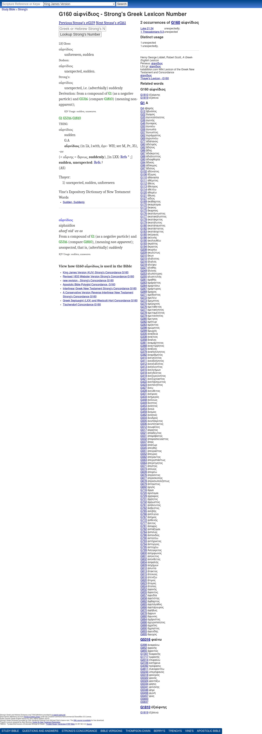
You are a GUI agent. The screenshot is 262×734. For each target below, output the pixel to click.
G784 (143, 532)
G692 (143, 487)
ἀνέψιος (148, 394)
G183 (143, 231)
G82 (142, 147)
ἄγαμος (147, 114)
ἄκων (147, 255)
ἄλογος (148, 270)
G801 (143, 556)
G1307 (144, 654)
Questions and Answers (40, 731)
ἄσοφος (148, 526)
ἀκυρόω (148, 249)
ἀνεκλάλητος (151, 364)
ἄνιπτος (148, 403)
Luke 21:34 (147, 28)
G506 (143, 424)
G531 (143, 436)
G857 (143, 595)
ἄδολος (147, 168)
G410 (143, 358)
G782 (143, 529)
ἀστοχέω (149, 547)
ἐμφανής (149, 657)
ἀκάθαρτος (150, 201)
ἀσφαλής (149, 562)
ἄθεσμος (149, 186)
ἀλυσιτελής (150, 276)
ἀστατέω (149, 538)
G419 (143, 376)
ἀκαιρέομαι (150, 204)
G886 (143, 622)
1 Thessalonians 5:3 (152, 32)
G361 (143, 343)
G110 (143, 177)
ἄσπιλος (148, 532)
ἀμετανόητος (151, 315)
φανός (148, 678)
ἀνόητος (149, 406)
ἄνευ (146, 388)
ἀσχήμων (149, 565)
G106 (143, 174)
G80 (142, 144)
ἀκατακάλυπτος (153, 216)
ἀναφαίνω (149, 645)
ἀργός (147, 487)
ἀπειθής (148, 448)
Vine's (189, 731)
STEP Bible (70, 724)
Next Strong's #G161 (111, 23)
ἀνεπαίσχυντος (153, 382)
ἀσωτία (148, 568)
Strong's (23, 9)
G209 (143, 252)
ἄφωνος (148, 616)
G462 (143, 415)
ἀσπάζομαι (150, 529)
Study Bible (8, 9)
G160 (175, 22)
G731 (143, 499)
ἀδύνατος (149, 171)
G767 (143, 517)
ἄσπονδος (149, 535)
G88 (142, 156)
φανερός (150, 675)
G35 (142, 117)
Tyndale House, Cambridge (56, 724)
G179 (143, 222)
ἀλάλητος (149, 258)
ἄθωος (147, 195)
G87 (142, 153)
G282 (143, 321)
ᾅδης (146, 150)
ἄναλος (148, 340)
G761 (143, 505)
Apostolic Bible (209, 731)
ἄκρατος (149, 246)
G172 (143, 207)
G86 (142, 150)
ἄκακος (148, 207)
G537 (143, 442)
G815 (143, 574)
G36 (142, 120)
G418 (143, 373)
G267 (143, 288)
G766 (143, 514)
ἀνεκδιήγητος (152, 361)
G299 (143, 331)
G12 (142, 111)
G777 (143, 523)
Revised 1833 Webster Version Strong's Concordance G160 (98, 276)
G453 (143, 406)
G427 (143, 388)
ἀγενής (147, 120)
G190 (143, 240)
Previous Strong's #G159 (77, 23)
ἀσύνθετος (150, 559)
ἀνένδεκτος (150, 373)
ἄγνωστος (149, 132)
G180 (143, 225)
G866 (143, 607)
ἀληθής (148, 267)
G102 (143, 171)
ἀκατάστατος (152, 228)
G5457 (144, 696)
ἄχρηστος (149, 628)
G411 (143, 361)
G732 (143, 502)
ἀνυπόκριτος (151, 421)
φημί (147, 690)
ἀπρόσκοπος (151, 478)
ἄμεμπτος (149, 300)
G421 (143, 379)
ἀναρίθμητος (151, 355)
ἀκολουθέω (150, 240)
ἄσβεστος (149, 508)
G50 (142, 126)
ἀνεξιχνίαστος (152, 379)
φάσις (148, 684)
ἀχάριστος (150, 619)
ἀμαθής (148, 279)
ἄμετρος (149, 318)
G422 (143, 382)
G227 (143, 267)
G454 (143, 409)
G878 (143, 613)
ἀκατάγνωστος (152, 213)
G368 (143, 346)
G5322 (144, 678)
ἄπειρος (148, 454)
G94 (142, 162)
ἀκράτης (149, 243)
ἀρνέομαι (149, 493)
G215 (143, 258)
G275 (143, 303)
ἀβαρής (147, 108)
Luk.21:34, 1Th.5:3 (97, 162)
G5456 (144, 693)
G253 (143, 273)
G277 (143, 309)
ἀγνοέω (147, 126)
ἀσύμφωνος (151, 553)
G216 (143, 261)
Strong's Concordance (79, 731)
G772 (143, 520)
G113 (143, 186)
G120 (143, 192)
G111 (143, 180)
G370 (143, 349)
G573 (143, 469)
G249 (143, 270)
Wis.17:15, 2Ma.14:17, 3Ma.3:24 (123, 157)
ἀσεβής (148, 511)
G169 (143, 201)
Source (89, 724)
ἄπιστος (148, 466)
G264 (143, 285)
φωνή (148, 693)
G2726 (144, 663)
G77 (142, 141)
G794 (143, 544)
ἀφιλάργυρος (152, 607)
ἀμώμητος (150, 328)
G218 (143, 264)
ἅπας (147, 442)
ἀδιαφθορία (150, 159)
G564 (143, 463)
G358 (143, 340)
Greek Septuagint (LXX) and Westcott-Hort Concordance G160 (100, 300)
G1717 (144, 657)
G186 (143, 237)
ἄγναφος (148, 123)
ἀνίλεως (148, 400)
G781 (143, 526)
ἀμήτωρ (148, 321)
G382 (143, 355)
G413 (143, 367)
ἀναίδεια (149, 334)
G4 (142, 108)
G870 (143, 610)
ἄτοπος (148, 586)
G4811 (144, 669)
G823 (143, 583)
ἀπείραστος (151, 451)
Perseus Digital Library (32, 717)
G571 (143, 466)
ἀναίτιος (149, 337)
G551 (143, 451)
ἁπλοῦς (148, 469)
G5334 (144, 684)
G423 (143, 385)
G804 (143, 562)
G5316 (83, 99)
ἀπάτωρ (148, 445)
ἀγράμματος (150, 135)
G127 (143, 198)
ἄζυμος (148, 174)
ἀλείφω (148, 264)
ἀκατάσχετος (152, 231)
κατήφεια (150, 663)
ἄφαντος (149, 592)
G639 (143, 472)
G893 (143, 631)
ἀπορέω (148, 472)
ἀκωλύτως (150, 252)
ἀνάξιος (148, 349)
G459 (143, 412)
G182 (143, 228)
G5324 (144, 681)
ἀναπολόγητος (152, 352)
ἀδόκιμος (148, 165)
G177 (143, 216)
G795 (143, 547)
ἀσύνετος (149, 556)
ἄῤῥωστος (150, 502)
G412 (143, 364)
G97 (142, 168)
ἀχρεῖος (148, 625)
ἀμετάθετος (151, 306)
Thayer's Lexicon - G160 (154, 78)
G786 (143, 535)
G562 (143, 457)
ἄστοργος (149, 544)
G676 (143, 475)
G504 (143, 418)
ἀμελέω (148, 297)
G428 (143, 391)
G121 (143, 195)
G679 (143, 484)
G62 (142, 135)
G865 (143, 604)
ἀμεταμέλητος (152, 312)
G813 (143, 571)
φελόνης (149, 687)
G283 (143, 324)
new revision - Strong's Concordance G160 (88, 280)
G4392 (144, 666)
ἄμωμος (148, 331)
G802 (143, 559)
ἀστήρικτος (150, 541)
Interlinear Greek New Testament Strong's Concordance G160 (100, 288)
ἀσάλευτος (150, 505)
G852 (143, 589)
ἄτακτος (149, 571)
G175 (143, 210)
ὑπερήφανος (152, 672)
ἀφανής (148, 589)
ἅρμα (147, 490)
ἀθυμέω (148, 192)
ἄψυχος (148, 634)
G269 (143, 291)
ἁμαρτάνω (150, 285)
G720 (143, 493)
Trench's (175, 731)
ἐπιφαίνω (150, 660)
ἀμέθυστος (150, 294)
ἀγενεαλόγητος (152, 117)
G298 (143, 328)
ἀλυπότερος (151, 273)
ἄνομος (148, 412)
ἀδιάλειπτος (150, 156)
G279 (143, 315)
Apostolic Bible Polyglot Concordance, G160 (89, 284)
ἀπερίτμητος (151, 463)
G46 (142, 123)
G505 (143, 421)
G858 (143, 598)
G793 (143, 541)
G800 (143, 553)
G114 (143, 189)
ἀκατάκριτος (151, 219)
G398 (143, 645)
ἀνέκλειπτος (151, 367)
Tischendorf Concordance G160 (82, 304)
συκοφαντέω (152, 669)
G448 (143, 400)
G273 (143, 300)
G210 (143, 255)
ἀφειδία (148, 595)
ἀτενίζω (148, 577)
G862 (143, 601)
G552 (143, 454)
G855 (143, 592)
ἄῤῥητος (149, 499)
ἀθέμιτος (149, 180)
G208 (143, 249)
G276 (143, 306)
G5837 (144, 702)
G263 (143, 282)
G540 (143, 445)
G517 (143, 430)
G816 (143, 577)
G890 (143, 628)
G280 (143, 318)
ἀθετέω (148, 189)
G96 (142, 165)
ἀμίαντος (149, 324)
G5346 (144, 690)
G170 (143, 204)
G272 (143, 297)
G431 (143, 394)
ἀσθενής (149, 520)
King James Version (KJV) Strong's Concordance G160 (95, 272)
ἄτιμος (148, 580)
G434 (143, 397)
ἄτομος (148, 583)
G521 (143, 433)
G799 (143, 550)
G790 (143, 538)
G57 (142, 132)
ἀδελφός (148, 144)
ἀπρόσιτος (150, 475)
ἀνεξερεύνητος (153, 376)
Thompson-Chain (138, 731)
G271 (143, 294)
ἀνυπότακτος (151, 424)
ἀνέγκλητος (151, 358)
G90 (142, 159)
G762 (143, 508)
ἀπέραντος (150, 457)
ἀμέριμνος (150, 303)
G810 (143, 568)
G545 (143, 448)
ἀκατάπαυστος (152, 225)
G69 (142, 138)
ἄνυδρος (149, 418)
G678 (143, 481)
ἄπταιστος (150, 484)
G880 (143, 616)
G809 (143, 565)
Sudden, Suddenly (74, 202)
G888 (143, 625)
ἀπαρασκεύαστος (154, 439)
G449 (143, 403)
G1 (110, 93)
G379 (143, 352)
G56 (142, 129)
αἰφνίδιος (157, 63)
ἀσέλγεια (149, 514)
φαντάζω (150, 681)
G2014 (144, 660)
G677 (143, 478)
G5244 (144, 672)
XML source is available (82, 720)
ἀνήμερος (149, 397)
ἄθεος (147, 183)
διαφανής (150, 654)
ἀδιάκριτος (149, 153)
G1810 (108, 99)
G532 (143, 439)
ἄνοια (147, 409)
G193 (143, 243)
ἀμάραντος (150, 282)
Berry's (159, 731)
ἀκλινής (148, 237)
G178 (143, 219)
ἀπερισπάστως (152, 460)
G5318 (144, 675)
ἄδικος (147, 162)
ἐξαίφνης (150, 95)
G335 (143, 334)
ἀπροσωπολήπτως (154, 481)
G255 (143, 276)
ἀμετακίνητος (152, 309)
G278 (143, 312)
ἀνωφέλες (150, 427)
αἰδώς (147, 198)
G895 (143, 634)
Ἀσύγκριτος (151, 550)
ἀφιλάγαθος (151, 604)
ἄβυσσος (148, 111)
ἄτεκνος (148, 574)
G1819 (144, 98)
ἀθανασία (149, 177)
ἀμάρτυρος (150, 288)
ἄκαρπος (149, 210)
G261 (143, 279)
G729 (143, 496)
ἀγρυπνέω (149, 138)
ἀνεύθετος (150, 391)
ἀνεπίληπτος (151, 385)
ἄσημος (148, 517)
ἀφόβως (148, 610)
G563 (143, 460)
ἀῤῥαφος (149, 496)
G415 (143, 370)
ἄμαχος (148, 291)
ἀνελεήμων (150, 370)
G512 (143, 427)
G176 (143, 213)
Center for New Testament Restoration (46, 722)
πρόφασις (150, 666)
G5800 (144, 699)
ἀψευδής (149, 631)
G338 (143, 337)
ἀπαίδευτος (150, 433)
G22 (142, 114)
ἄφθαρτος (150, 601)
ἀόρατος (149, 430)
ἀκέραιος (149, 234)
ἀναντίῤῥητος (152, 346)
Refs (123, 157)
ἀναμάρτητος (151, 343)
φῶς (147, 696)
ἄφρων (148, 613)
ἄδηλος (147, 147)
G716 (143, 490)
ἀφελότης (149, 598)
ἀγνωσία (148, 129)
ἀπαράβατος (151, 436)
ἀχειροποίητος (152, 622)
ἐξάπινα (149, 98)
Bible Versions (111, 731)
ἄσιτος (148, 523)
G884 (143, 619)
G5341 (144, 687)
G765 (143, 511)
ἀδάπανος (149, 141)
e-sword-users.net (58, 715)
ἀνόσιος (148, 415)
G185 (143, 234)
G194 (143, 246)
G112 (143, 183)
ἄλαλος (148, 261)
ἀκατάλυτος (151, 222)
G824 (143, 586)
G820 (143, 580)
